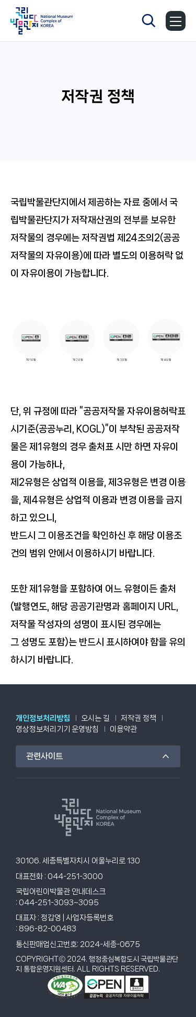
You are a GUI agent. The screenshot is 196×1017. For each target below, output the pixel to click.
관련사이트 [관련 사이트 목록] (44, 756)
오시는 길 (95, 718)
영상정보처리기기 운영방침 (57, 729)
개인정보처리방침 (43, 718)
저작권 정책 (138, 718)
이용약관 (123, 729)
